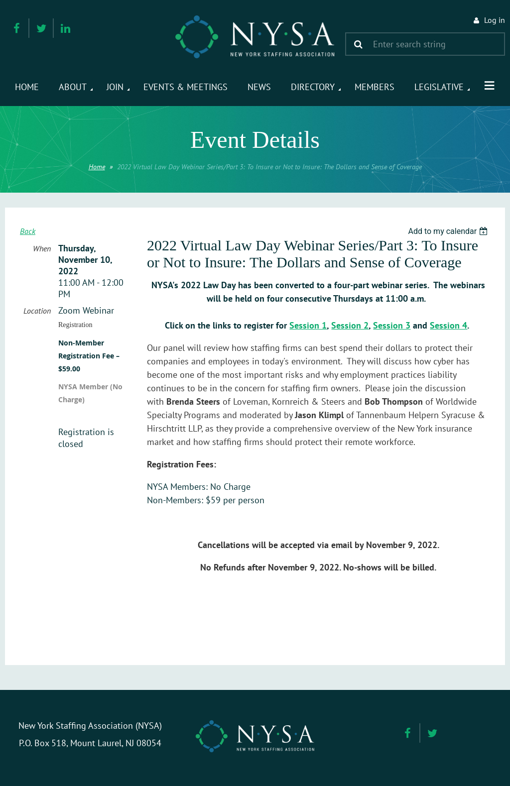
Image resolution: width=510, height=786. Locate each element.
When (42, 248)
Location (37, 311)
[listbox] (449, 231)
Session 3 (391, 325)
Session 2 (350, 325)
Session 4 (448, 325)
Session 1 (308, 325)
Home (97, 166)
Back (27, 231)
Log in (494, 20)
